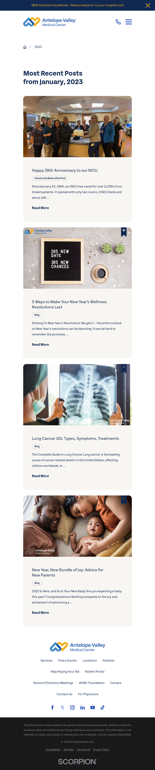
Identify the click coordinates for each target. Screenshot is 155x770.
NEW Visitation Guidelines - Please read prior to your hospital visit (77, 5)
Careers (115, 683)
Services (46, 660)
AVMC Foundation (92, 683)
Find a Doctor (67, 660)
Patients (108, 660)
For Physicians (88, 694)
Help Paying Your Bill (65, 671)
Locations (90, 660)
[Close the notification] (148, 5)
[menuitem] (53, 749)
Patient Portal (94, 671)
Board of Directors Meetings (53, 683)
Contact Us (64, 694)
